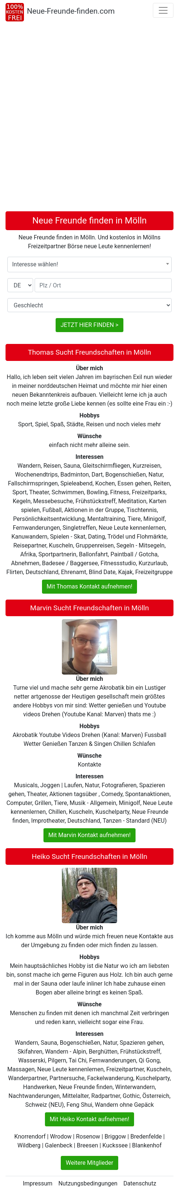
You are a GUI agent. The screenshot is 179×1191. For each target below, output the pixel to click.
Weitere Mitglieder (89, 1162)
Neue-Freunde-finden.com (71, 11)
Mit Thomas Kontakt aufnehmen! (90, 586)
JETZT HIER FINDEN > (89, 324)
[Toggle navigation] (163, 10)
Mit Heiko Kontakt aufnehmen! (89, 1119)
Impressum (38, 1183)
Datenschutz (139, 1183)
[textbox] (89, 264)
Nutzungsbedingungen (87, 1183)
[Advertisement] (89, 118)
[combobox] (89, 264)
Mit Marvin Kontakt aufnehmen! (89, 835)
